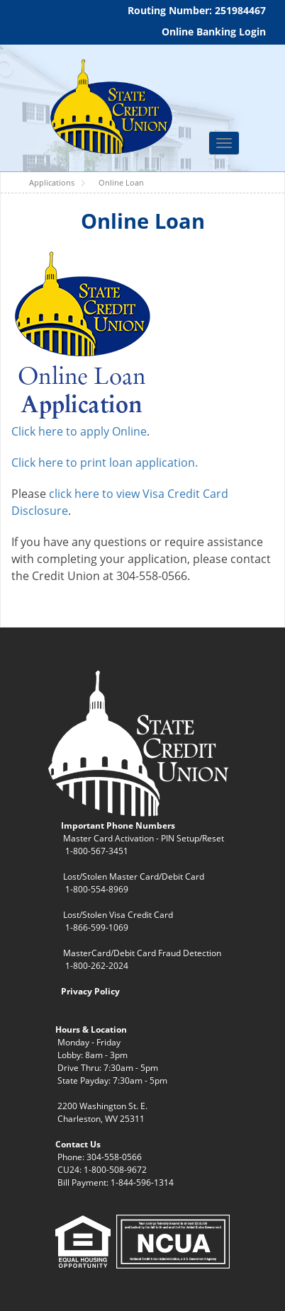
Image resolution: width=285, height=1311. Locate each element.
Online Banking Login (214, 31)
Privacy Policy (90, 991)
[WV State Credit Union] (109, 107)
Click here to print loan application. (104, 462)
